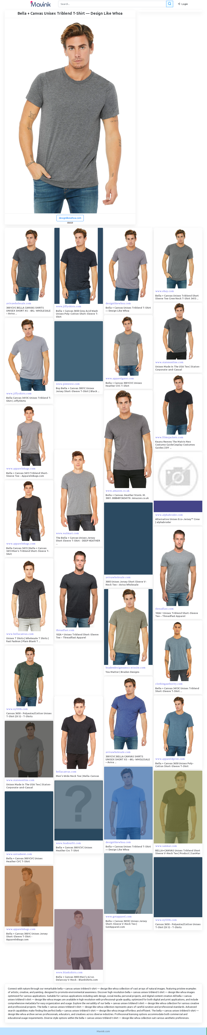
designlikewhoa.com (70, 218)
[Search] (115, 4)
